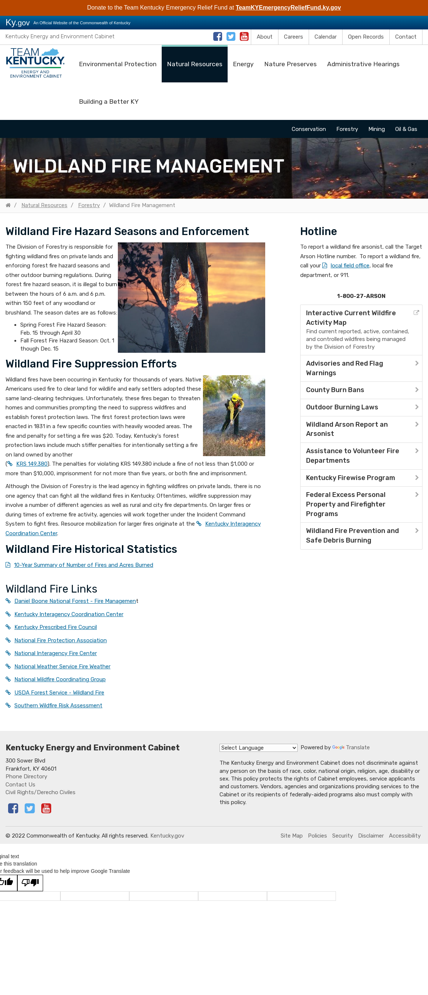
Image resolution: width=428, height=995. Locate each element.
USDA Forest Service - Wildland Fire (59, 692)
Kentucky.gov (167, 835)
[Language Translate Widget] (259, 748)
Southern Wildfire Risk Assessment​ (58, 705)
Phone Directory (26, 776)
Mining (376, 129)
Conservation (309, 129)
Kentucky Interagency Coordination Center (68, 614)
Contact (406, 36)
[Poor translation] (30, 883)
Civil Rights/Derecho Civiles (41, 792)
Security (342, 835)
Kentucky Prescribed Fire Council (55, 627)
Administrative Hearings (363, 64)
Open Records (366, 36)
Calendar (326, 36)
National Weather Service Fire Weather (62, 666)
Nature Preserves (290, 64)
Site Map (292, 835)
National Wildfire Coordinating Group (60, 679)
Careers (293, 36)
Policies (317, 835)
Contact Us (20, 784)
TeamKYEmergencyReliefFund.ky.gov (288, 7)
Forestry (347, 129)
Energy (243, 64)
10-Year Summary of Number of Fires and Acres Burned (83, 565)
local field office (350, 265)
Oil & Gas (406, 129)
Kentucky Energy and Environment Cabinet (60, 36)
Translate (351, 747)
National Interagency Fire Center (55, 653)
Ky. (18, 22)
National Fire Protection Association (60, 640)
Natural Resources (194, 64)
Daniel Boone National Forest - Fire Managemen (75, 601)
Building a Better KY (108, 101)
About (265, 36)
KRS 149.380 (32, 464)
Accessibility (405, 835)
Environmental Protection (118, 64)
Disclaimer (371, 835)
